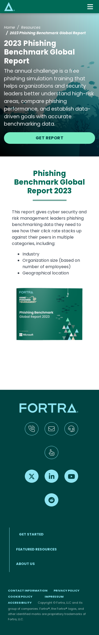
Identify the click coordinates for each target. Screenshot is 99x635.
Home (9, 27)
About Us (25, 563)
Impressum (54, 596)
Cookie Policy (20, 596)
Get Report (50, 138)
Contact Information (28, 590)
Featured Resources (36, 549)
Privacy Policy (66, 590)
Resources (30, 27)
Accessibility (20, 602)
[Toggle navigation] (91, 7)
